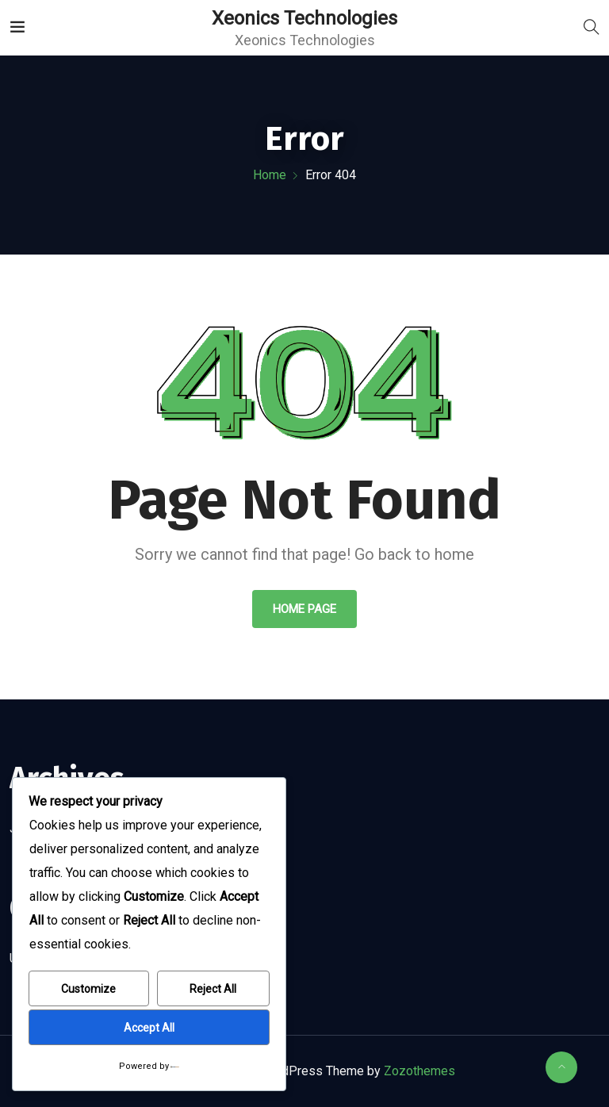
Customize (88, 989)
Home (269, 174)
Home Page (304, 609)
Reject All (213, 989)
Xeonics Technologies (304, 18)
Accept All (149, 1027)
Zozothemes (419, 1070)
